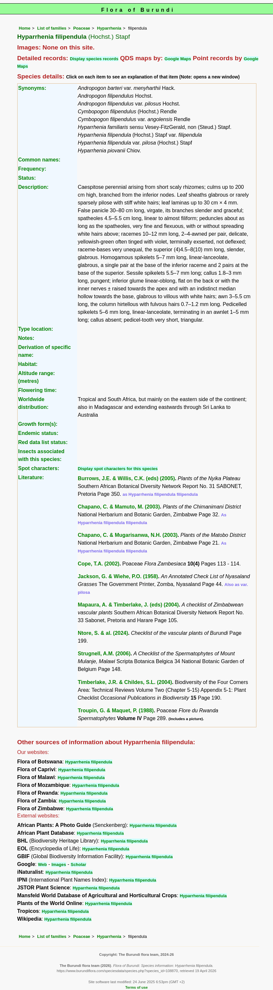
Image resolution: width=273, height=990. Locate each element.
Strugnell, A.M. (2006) (104, 653)
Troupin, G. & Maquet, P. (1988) (116, 710)
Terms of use (136, 987)
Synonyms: (32, 88)
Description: (33, 187)
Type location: (35, 329)
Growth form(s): (38, 424)
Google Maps (178, 58)
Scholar (78, 864)
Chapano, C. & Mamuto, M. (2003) (119, 506)
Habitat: (28, 364)
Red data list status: (43, 442)
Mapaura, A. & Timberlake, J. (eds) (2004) (128, 604)
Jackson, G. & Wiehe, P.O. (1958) (118, 576)
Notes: (26, 338)
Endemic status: (38, 433)
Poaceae (81, 28)
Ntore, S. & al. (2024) (103, 633)
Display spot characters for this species (118, 468)
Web (42, 864)
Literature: (31, 477)
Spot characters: (38, 468)
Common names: (39, 159)
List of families (51, 28)
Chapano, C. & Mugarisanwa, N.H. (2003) (128, 535)
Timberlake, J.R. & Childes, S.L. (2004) (125, 682)
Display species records (94, 58)
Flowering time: (37, 390)
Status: (27, 178)
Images (58, 864)
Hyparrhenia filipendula (88, 762)
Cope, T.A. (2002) (98, 563)
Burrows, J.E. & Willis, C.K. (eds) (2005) (126, 478)
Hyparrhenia (109, 28)
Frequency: (32, 169)
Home (25, 28)
